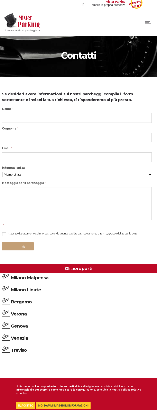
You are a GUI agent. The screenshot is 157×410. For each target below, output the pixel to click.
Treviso (19, 350)
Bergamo (21, 302)
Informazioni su (14, 167)
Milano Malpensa (29, 277)
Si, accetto (25, 405)
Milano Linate (26, 290)
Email (7, 148)
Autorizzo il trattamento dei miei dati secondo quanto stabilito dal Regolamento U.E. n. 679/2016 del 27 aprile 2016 (72, 233)
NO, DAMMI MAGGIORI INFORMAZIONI (63, 405)
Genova (19, 326)
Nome (7, 108)
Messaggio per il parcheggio (24, 183)
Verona (19, 314)
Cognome (10, 128)
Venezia (19, 338)
